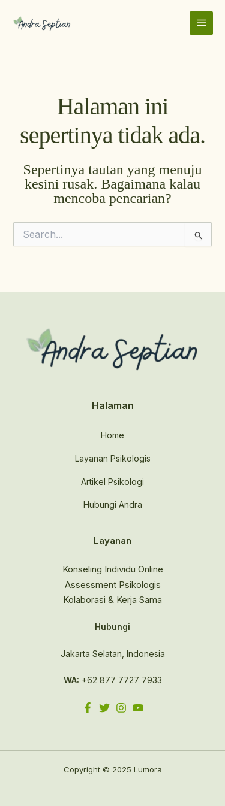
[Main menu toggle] (201, 23)
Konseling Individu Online (112, 569)
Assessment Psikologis (113, 584)
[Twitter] (104, 707)
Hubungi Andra (112, 504)
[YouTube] (138, 707)
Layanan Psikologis (113, 458)
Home (112, 435)
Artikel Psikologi (112, 482)
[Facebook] (87, 707)
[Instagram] (121, 707)
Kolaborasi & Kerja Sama (112, 599)
